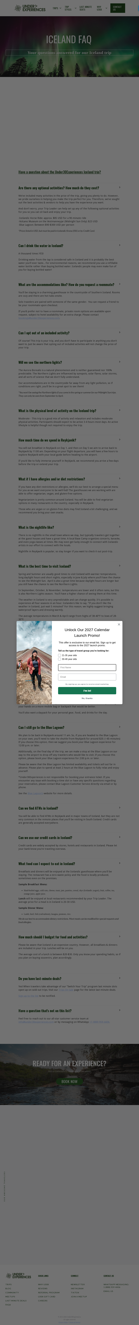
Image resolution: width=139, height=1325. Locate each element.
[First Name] (87, 667)
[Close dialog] (119, 624)
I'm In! (87, 691)
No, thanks (87, 698)
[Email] (87, 677)
